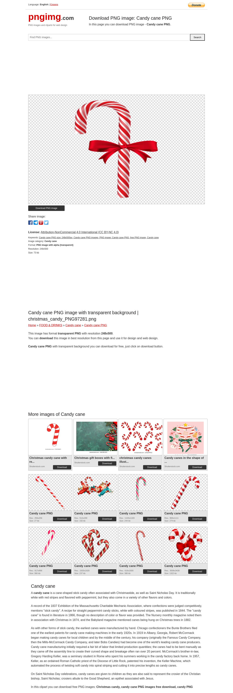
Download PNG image (46, 208)
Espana (54, 4)
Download (62, 467)
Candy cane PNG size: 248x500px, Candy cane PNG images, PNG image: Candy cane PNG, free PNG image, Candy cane (99, 237)
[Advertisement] (116, 69)
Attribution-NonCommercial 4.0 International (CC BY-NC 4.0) (80, 232)
